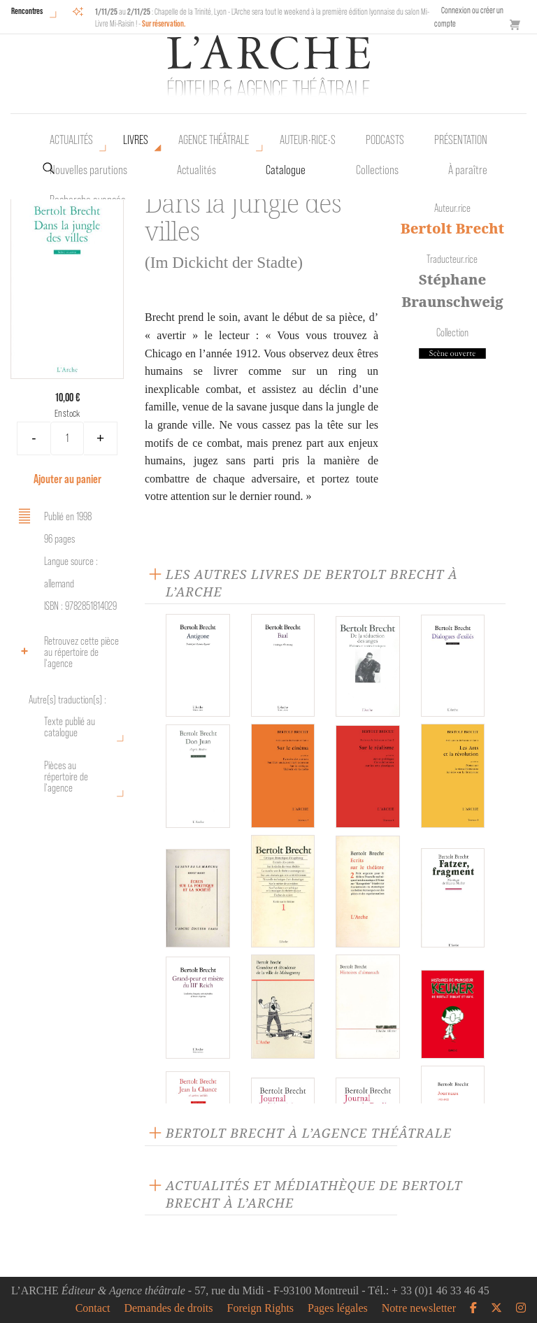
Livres (135, 140)
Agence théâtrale (213, 140)
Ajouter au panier (67, 478)
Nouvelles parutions (88, 170)
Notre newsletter (419, 1308)
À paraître (467, 170)
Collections (377, 170)
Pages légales (338, 1308)
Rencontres (27, 11)
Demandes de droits (168, 1308)
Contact (93, 1308)
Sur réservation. (164, 23)
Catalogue (286, 170)
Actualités (71, 140)
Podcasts (385, 140)
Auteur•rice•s (308, 140)
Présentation (460, 140)
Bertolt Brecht (452, 228)
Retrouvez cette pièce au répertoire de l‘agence (66, 652)
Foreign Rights (260, 1308)
